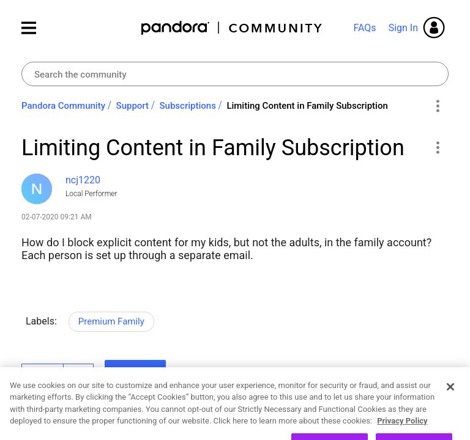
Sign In (403, 28)
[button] (437, 147)
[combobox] (235, 74)
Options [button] (437, 106)
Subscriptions (188, 105)
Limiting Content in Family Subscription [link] (306, 105)
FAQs (364, 28)
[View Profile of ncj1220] (82, 180)
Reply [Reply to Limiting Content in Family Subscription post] (135, 372)
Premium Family (111, 321)
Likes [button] (42, 374)
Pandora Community (232, 27)
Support (132, 105)
